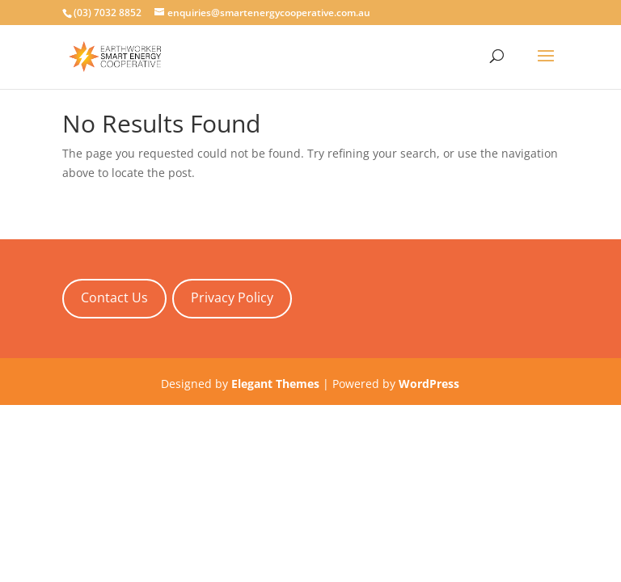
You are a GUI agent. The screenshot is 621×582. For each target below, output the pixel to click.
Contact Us (114, 297)
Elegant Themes (275, 383)
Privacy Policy (232, 297)
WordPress (429, 383)
